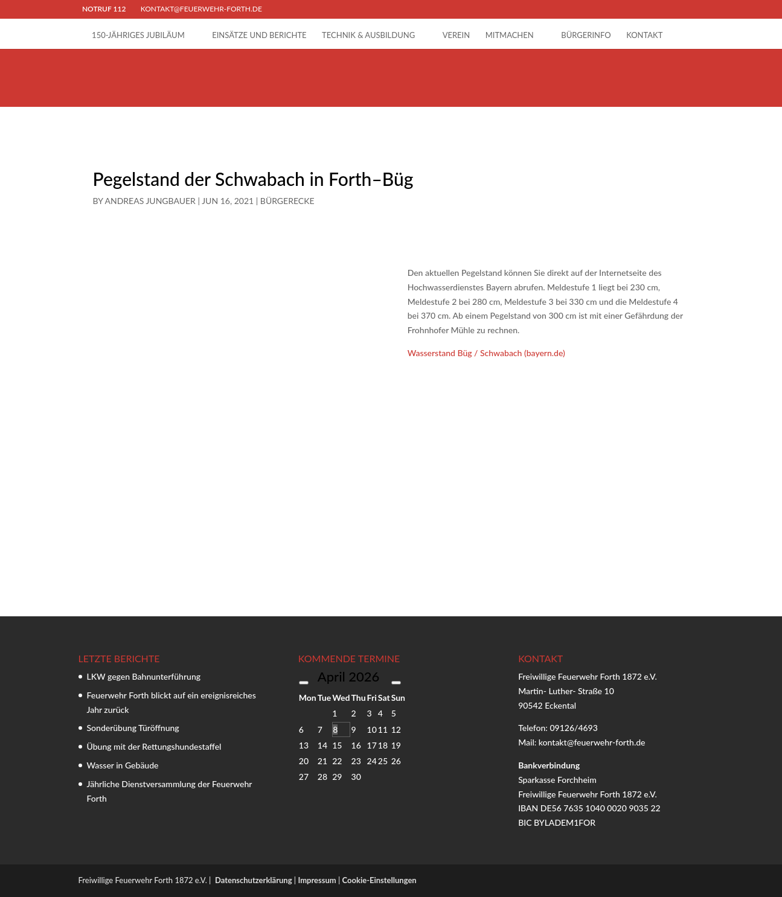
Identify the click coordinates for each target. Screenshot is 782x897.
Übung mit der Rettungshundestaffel (154, 746)
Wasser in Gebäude (123, 765)
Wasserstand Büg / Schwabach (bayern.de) (486, 353)
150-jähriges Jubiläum (138, 35)
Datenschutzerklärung (253, 880)
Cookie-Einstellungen (379, 880)
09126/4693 (573, 728)
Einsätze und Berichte (259, 35)
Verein (456, 35)
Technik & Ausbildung (368, 35)
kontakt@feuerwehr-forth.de (593, 742)
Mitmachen (510, 35)
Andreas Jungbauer (150, 201)
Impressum (317, 880)
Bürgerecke (287, 201)
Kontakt (644, 35)
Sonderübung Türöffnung (133, 728)
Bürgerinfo (586, 35)
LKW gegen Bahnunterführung (144, 676)
